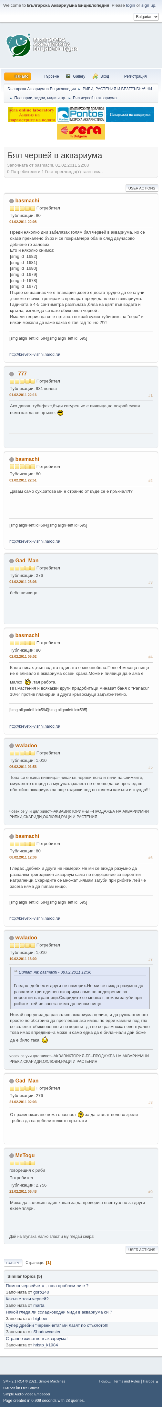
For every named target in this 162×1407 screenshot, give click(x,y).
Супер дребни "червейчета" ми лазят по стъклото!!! (57, 1325)
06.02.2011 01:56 (23, 767)
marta (38, 1305)
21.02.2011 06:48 (23, 1191)
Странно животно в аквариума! (36, 1338)
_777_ (22, 373)
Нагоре (13, 1263)
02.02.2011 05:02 (23, 656)
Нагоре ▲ (151, 1381)
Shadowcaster (46, 1331)
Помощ (104, 1381)
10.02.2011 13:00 (23, 959)
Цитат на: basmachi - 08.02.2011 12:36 (55, 972)
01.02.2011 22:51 (23, 480)
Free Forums (30, 1388)
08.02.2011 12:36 (23, 857)
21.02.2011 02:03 (23, 1102)
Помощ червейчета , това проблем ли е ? (47, 1285)
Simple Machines (52, 1381)
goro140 (41, 1292)
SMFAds (9, 1388)
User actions (141, 188)
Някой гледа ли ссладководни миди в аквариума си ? (59, 1312)
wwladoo (26, 745)
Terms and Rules (127, 1381)
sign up (148, 5)
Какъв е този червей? (27, 1298)
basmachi (27, 200)
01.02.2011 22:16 (23, 395)
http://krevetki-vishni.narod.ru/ (34, 354)
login (130, 5)
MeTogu (25, 1155)
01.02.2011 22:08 (23, 222)
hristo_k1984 (45, 1345)
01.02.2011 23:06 (23, 582)
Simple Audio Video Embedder (26, 1394)
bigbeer (40, 1318)
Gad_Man (26, 560)
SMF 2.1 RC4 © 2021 (19, 1381)
